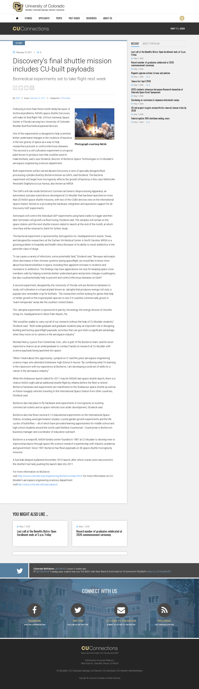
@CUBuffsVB (43, 571)
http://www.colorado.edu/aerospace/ (37, 484)
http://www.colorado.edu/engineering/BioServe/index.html (50, 475)
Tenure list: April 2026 (141, 81)
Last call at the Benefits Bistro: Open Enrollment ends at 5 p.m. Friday (36, 533)
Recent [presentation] (135, 43)
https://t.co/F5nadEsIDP (159, 571)
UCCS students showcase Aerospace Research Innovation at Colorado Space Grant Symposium (157, 91)
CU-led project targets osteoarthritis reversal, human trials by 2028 (158, 109)
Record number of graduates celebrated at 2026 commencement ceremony (99, 533)
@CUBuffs (60, 568)
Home (17, 18)
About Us (107, 18)
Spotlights (44, 18)
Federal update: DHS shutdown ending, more (150, 118)
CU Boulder (65, 98)
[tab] (135, 44)
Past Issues (74, 18)
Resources (91, 18)
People (59, 18)
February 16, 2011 (38, 98)
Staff (18, 98)
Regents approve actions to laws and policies (150, 73)
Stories (28, 18)
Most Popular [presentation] (151, 43)
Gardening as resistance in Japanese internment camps (155, 100)
